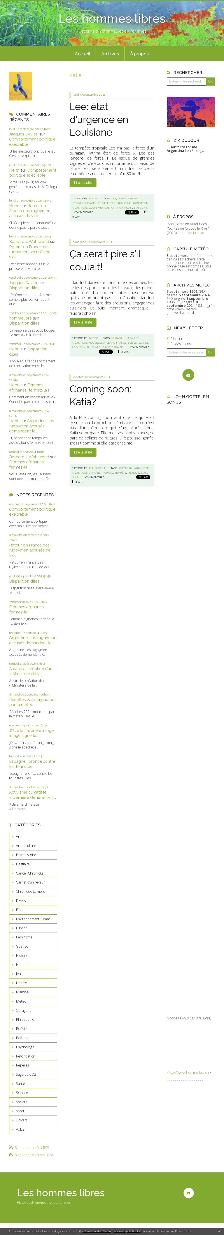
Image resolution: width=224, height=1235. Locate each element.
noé (107, 347)
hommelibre (20, 318)
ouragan (125, 207)
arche (99, 347)
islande (143, 342)
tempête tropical (129, 198)
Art (18, 836)
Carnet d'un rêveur (30, 882)
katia (114, 207)
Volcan (21, 1129)
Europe (21, 928)
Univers (22, 1120)
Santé (20, 1083)
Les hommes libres (112, 18)
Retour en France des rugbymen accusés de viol (29, 210)
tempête (120, 472)
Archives (110, 53)
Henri (14, 170)
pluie (127, 203)
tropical (107, 472)
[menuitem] (82, 53)
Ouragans (23, 1010)
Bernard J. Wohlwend (29, 241)
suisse (132, 342)
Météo (21, 1001)
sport (20, 1111)
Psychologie (25, 1047)
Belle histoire (26, 854)
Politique (22, 1037)
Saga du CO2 (26, 1074)
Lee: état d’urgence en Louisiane (99, 119)
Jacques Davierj (23, 134)
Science (22, 1092)
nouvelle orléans (110, 203)
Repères (22, 1065)
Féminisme (24, 937)
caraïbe (117, 347)
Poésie (21, 1028)
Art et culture (26, 845)
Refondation (25, 1056)
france (121, 342)
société (21, 1102)
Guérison (23, 946)
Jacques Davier (23, 282)
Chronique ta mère (30, 891)
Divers (21, 900)
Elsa (19, 909)
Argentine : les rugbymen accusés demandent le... (31, 425)
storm (76, 203)
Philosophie (25, 1019)
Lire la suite (83, 183)
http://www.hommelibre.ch (189, 1072)
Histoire (22, 955)
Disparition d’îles (24, 288)
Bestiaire (23, 864)
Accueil (82, 53)
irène (145, 468)
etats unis (140, 207)
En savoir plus (183, 1231)
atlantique (80, 207)
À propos (139, 53)
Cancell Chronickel (30, 873)
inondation (140, 203)
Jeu (18, 973)
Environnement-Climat (33, 919)
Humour (22, 964)
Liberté (21, 982)
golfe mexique (99, 207)
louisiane (88, 203)
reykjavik (78, 347)
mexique (133, 472)
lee (114, 198)
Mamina (22, 992)
